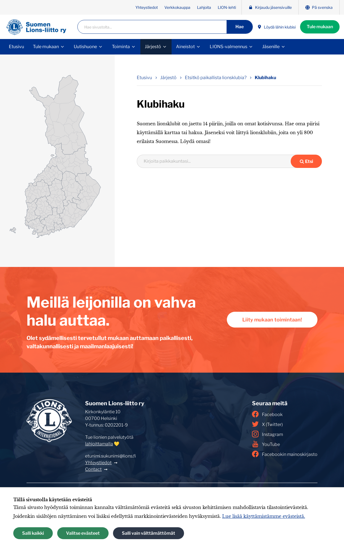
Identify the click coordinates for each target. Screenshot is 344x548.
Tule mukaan (320, 26)
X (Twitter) (267, 424)
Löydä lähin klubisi (276, 27)
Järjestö (153, 46)
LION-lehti (227, 7)
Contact (93, 469)
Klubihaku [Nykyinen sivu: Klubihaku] (265, 77)
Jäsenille (271, 46)
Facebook (267, 414)
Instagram (267, 434)
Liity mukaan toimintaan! (272, 320)
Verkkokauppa (177, 7)
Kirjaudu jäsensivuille (270, 7)
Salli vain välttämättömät (148, 533)
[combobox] (217, 161)
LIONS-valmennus (228, 46)
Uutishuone (85, 46)
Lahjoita (204, 7)
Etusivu (16, 46)
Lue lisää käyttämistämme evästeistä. (263, 516)
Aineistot (185, 46)
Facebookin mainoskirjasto (284, 454)
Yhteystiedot (146, 7)
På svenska (319, 7)
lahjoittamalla (99, 443)
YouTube (266, 444)
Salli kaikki (33, 533)
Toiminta (121, 46)
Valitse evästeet (83, 533)
